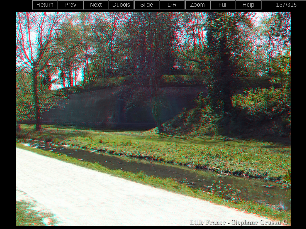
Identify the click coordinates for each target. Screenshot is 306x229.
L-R (172, 5)
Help (248, 5)
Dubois (121, 5)
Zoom (197, 5)
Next (96, 5)
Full (223, 5)
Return (44, 5)
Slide (146, 5)
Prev (70, 5)
